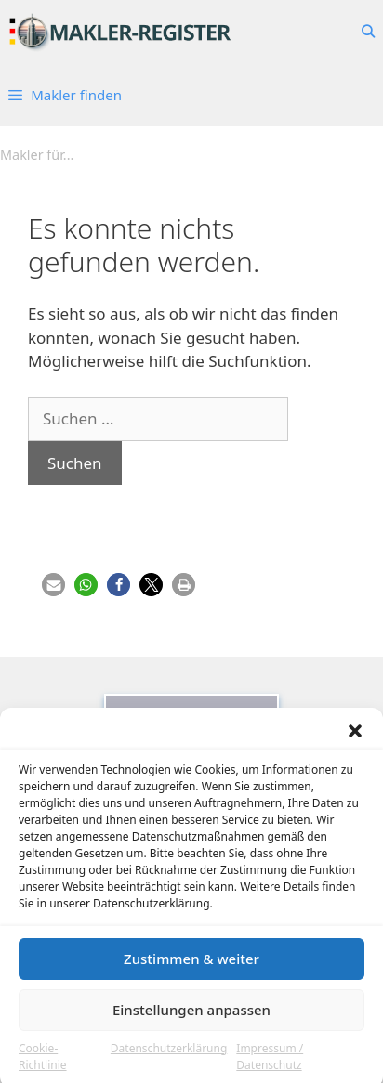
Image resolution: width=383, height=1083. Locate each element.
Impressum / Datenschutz (269, 1065)
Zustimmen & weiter (191, 968)
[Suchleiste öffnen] (368, 31)
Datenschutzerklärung (169, 1056)
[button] (355, 739)
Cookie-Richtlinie (43, 1065)
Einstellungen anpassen (191, 1019)
